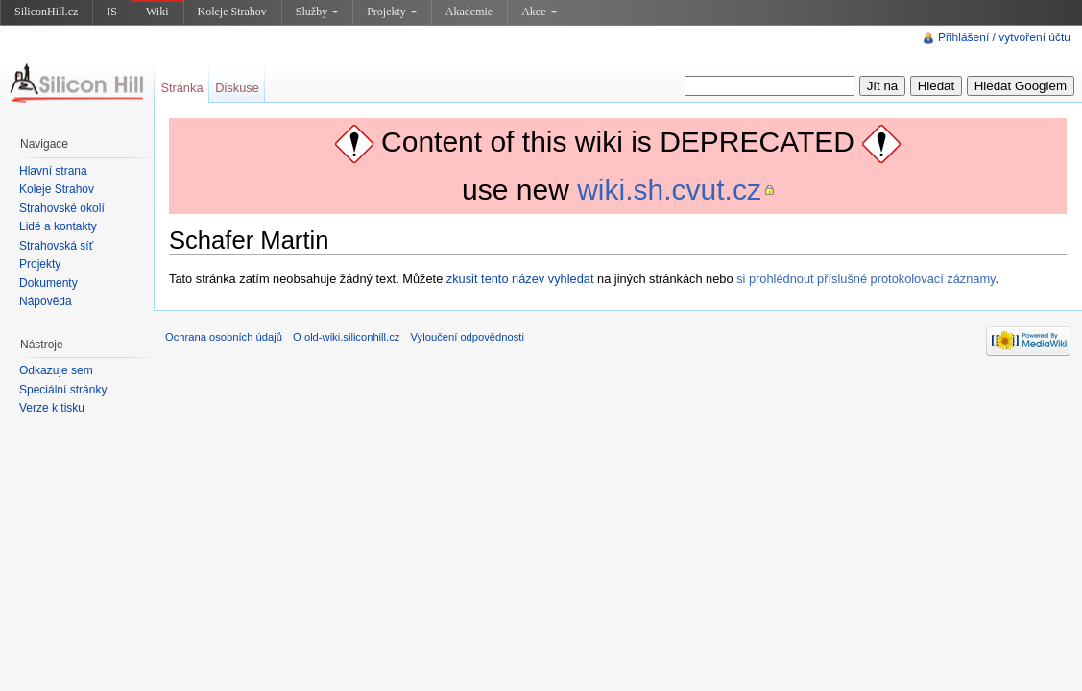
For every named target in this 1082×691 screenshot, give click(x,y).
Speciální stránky (63, 389)
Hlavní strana (53, 171)
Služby (317, 11)
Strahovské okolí (62, 208)
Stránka (181, 88)
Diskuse (237, 88)
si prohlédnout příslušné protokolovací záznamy (865, 279)
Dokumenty (48, 283)
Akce (538, 11)
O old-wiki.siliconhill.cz (346, 337)
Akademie (469, 11)
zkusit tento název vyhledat (520, 279)
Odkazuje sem (56, 370)
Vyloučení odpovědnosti (467, 337)
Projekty (392, 11)
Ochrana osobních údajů (223, 337)
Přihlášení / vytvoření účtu (1004, 37)
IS (112, 11)
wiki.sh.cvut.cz (669, 189)
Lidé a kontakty (58, 226)
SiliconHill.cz (46, 11)
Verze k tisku (51, 408)
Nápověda (45, 301)
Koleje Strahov (232, 11)
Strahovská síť (56, 245)
